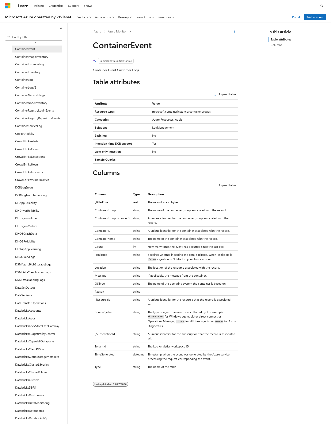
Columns (276, 45)
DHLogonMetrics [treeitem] (26, 226)
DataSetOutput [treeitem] (25, 287)
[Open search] (321, 5)
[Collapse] (61, 28)
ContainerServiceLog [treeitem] (28, 126)
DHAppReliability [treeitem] (26, 203)
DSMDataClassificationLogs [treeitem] (33, 272)
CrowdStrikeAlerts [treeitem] (26, 141)
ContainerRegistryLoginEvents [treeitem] (34, 110)
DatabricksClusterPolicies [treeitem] (31, 372)
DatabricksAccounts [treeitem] (28, 310)
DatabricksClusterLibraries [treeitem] (32, 364)
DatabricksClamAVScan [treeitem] (30, 349)
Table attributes (281, 39)
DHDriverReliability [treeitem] (27, 211)
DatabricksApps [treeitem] (25, 318)
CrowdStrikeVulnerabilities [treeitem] (32, 180)
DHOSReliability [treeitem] (25, 241)
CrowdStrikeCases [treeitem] (26, 149)
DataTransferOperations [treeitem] (30, 303)
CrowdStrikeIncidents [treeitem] (29, 172)
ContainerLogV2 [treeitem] (25, 87)
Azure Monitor (117, 31)
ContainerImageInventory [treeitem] (31, 57)
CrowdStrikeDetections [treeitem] (30, 157)
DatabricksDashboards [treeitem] (29, 395)
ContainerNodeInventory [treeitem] (31, 103)
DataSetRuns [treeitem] (23, 295)
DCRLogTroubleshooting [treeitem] (31, 195)
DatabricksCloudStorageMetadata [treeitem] (37, 357)
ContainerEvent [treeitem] (25, 49)
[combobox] (33, 37)
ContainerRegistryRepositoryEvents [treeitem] (37, 118)
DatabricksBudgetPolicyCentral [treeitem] (35, 334)
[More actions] (234, 31)
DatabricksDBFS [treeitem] (25, 387)
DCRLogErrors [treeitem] (24, 187)
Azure (97, 31)
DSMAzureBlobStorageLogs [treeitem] (33, 264)
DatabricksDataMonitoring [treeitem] (32, 403)
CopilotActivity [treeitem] (24, 134)
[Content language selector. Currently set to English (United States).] (24, 417)
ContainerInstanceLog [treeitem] (29, 64)
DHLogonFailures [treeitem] (26, 218)
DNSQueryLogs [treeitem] (25, 257)
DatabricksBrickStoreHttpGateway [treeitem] (37, 326)
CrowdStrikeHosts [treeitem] (26, 164)
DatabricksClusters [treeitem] (27, 380)
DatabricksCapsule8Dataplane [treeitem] (34, 341)
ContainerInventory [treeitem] (27, 72)
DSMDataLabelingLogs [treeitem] (30, 280)
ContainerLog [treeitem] (24, 80)
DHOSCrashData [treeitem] (26, 234)
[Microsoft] (8, 5)
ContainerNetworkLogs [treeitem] (30, 95)
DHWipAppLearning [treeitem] (28, 249)
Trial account (315, 17)
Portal (296, 17)
